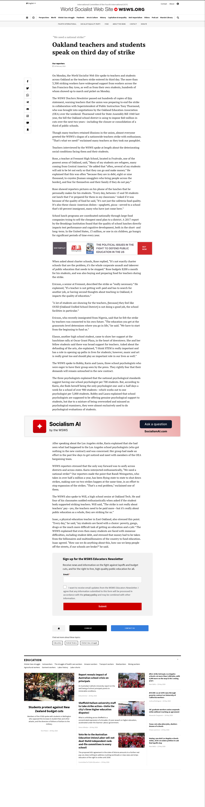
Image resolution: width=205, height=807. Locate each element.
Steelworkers (121, 664)
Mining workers (134, 664)
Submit (103, 606)
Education (57, 643)
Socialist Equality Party (90, 24)
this (130, 98)
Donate (144, 24)
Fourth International (67, 24)
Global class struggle (89, 643)
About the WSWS (119, 24)
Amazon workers (90, 664)
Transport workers (106, 664)
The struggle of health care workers (68, 664)
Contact (164, 4)
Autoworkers (47, 664)
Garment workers (49, 667)
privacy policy (90, 594)
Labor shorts (75, 667)
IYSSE (107, 24)
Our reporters (58, 63)
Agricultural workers (32, 667)
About (171, 4)
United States (71, 643)
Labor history (63, 667)
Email (66, 574)
